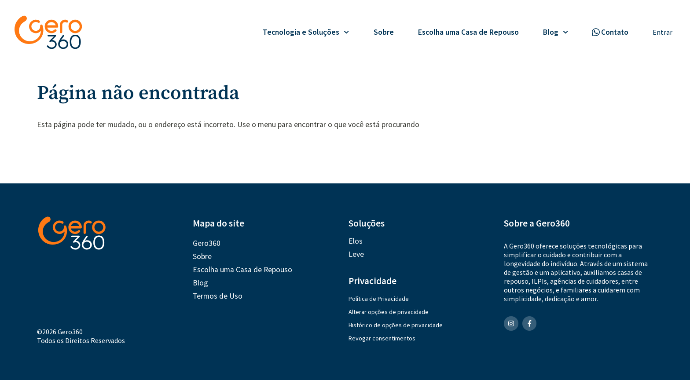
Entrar (662, 32)
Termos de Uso (217, 296)
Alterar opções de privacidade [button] (389, 312)
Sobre (384, 32)
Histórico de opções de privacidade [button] (396, 325)
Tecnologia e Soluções (306, 32)
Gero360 (206, 243)
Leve (356, 254)
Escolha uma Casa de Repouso (468, 32)
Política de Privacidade (379, 299)
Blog (555, 32)
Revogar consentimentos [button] (382, 338)
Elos (356, 241)
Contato (614, 32)
